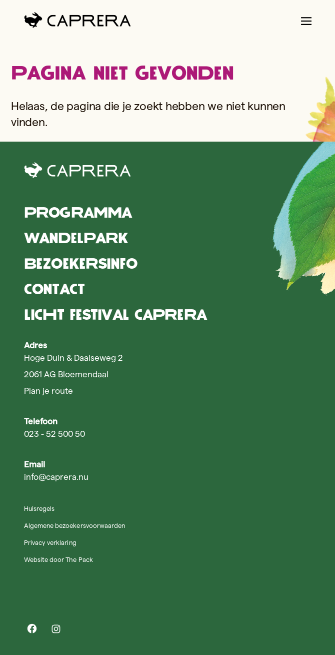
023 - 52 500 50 (54, 433)
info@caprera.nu (56, 476)
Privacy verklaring (50, 542)
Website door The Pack (58, 559)
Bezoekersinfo (80, 263)
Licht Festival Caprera (115, 314)
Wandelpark (76, 238)
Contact (54, 289)
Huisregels (39, 508)
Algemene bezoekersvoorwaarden (74, 525)
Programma (78, 212)
